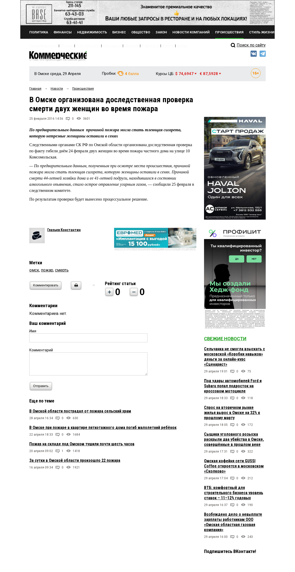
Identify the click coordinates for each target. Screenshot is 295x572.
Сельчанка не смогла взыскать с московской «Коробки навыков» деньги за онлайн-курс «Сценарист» (234, 359)
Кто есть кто (79, 46)
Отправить (42, 388)
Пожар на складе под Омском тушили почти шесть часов (81, 446)
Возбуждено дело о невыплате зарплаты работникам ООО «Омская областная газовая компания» (233, 524)
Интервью (99, 46)
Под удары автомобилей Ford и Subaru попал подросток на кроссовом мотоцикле (233, 388)
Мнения (115, 46)
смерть (62, 272)
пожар (47, 272)
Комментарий (41, 352)
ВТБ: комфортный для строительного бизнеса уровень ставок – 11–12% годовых (233, 495)
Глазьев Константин (64, 232)
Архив (159, 46)
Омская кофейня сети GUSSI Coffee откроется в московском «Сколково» (234, 468)
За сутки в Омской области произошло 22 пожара (74, 462)
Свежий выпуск (40, 46)
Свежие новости (225, 341)
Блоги (146, 46)
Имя (32, 333)
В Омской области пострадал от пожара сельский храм (80, 413)
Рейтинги (132, 46)
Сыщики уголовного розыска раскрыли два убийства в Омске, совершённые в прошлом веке (234, 441)
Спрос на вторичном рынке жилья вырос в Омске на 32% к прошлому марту (232, 415)
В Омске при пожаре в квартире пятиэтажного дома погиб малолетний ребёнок (103, 429)
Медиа (61, 46)
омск (34, 272)
